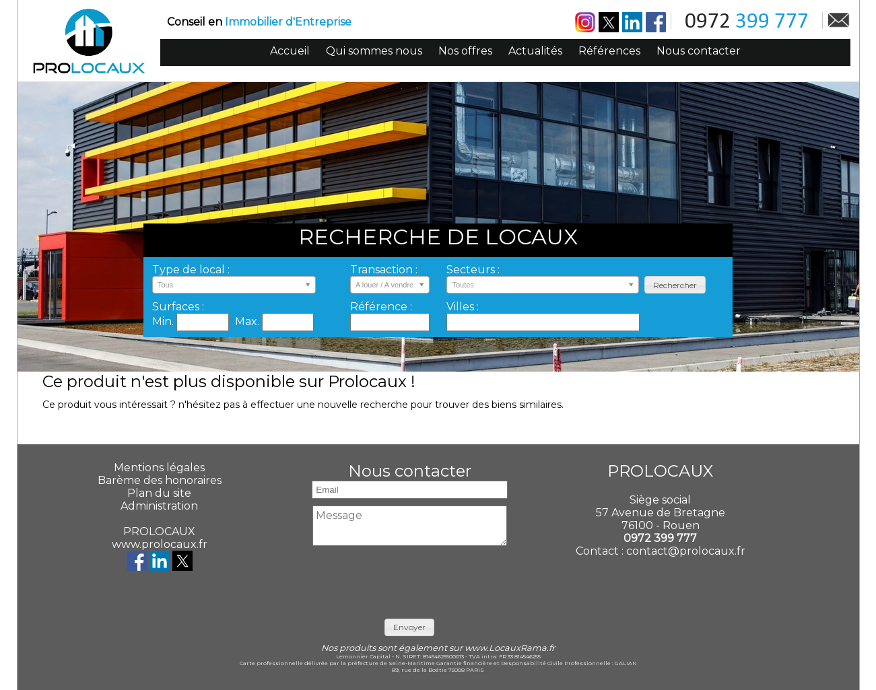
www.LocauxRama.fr (510, 648)
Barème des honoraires (160, 480)
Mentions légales (159, 467)
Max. (248, 321)
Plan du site (159, 493)
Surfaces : (178, 306)
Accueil (290, 50)
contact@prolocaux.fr (685, 551)
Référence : (381, 306)
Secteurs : (473, 269)
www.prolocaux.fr (159, 544)
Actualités (535, 50)
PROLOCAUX (159, 531)
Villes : (462, 306)
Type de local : (191, 269)
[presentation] (410, 579)
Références (609, 50)
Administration (159, 505)
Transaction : (383, 269)
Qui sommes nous (374, 50)
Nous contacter (698, 50)
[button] (675, 285)
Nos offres (465, 50)
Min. (164, 321)
